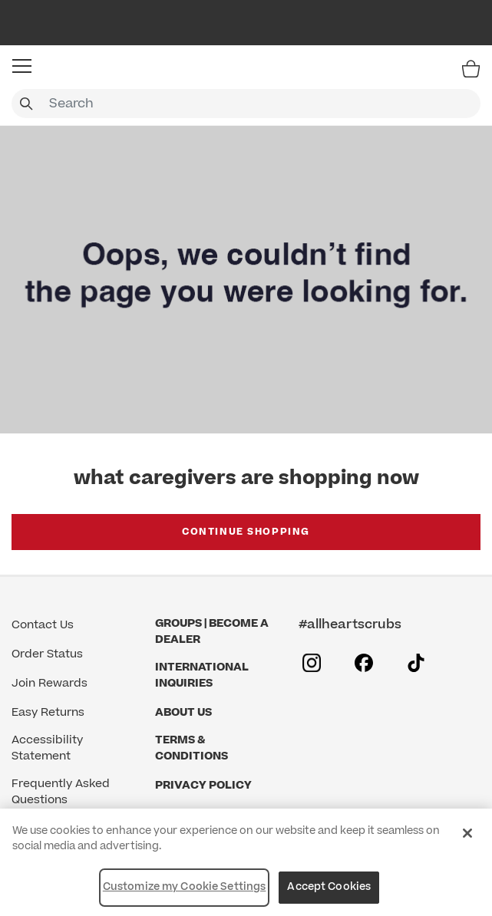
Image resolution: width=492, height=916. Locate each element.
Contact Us (43, 625)
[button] (21, 66)
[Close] (467, 833)
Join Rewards (50, 683)
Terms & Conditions (191, 748)
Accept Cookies (329, 887)
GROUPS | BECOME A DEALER (212, 631)
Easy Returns (48, 712)
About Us (183, 712)
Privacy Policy (203, 785)
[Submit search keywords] (26, 103)
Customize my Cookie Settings (184, 887)
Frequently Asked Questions (61, 792)
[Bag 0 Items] (471, 68)
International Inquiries (202, 675)
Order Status (47, 654)
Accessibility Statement (47, 748)
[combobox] (246, 103)
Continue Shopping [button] (246, 532)
